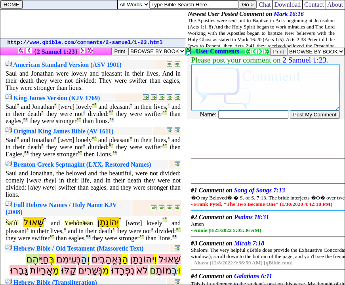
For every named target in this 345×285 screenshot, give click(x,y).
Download (287, 4)
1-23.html (148, 43)
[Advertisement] (93, 24)
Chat (264, 4)
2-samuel (118, 43)
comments (90, 43)
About (335, 4)
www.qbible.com (52, 43)
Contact (314, 4)
